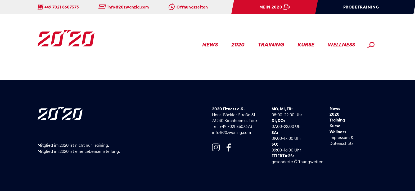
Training (271, 44)
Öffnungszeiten (192, 7)
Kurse (305, 44)
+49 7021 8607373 (61, 7)
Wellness (341, 44)
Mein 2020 (270, 7)
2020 (238, 44)
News (210, 44)
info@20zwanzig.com (128, 7)
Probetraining (361, 7)
